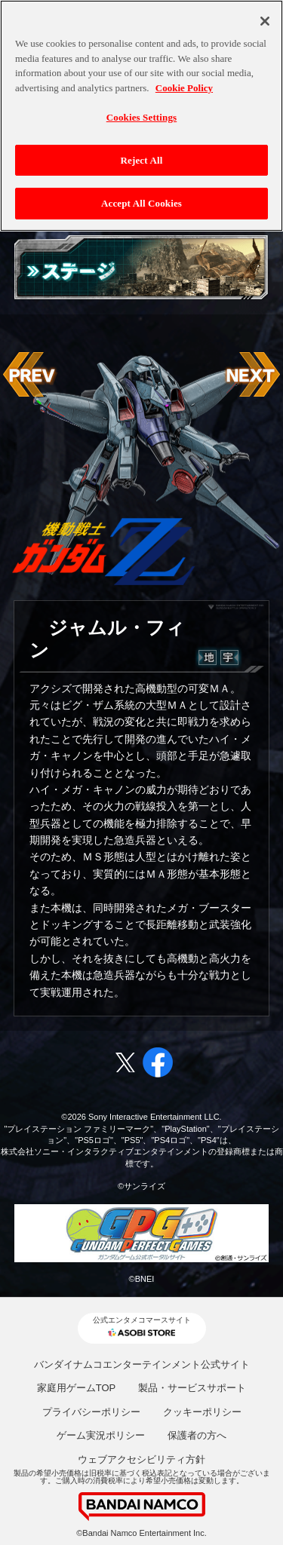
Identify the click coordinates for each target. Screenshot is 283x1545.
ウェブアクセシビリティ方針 (141, 1459)
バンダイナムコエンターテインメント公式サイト (142, 1364)
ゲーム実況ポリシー (101, 1435)
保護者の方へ (197, 1435)
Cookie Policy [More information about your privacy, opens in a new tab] (184, 79)
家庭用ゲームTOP (76, 1387)
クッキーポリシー (202, 1412)
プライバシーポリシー (91, 1412)
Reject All (142, 152)
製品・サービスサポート (192, 1387)
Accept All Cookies (141, 195)
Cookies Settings (141, 109)
